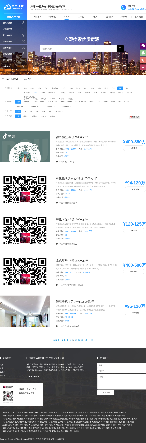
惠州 (106, 88)
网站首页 (37, 17)
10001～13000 (66, 102)
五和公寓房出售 (91, 412)
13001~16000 (80, 102)
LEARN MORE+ (33, 377)
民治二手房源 (89, 425)
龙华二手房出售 (39, 415)
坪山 (78, 88)
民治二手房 (27, 428)
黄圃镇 (35, 99)
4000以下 (27, 102)
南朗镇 (103, 93)
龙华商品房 (96, 422)
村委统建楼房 (73, 431)
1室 (24, 111)
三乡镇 (71, 93)
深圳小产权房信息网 (39, 422)
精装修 (34, 116)
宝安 (85, 88)
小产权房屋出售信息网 (91, 428)
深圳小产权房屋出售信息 (49, 425)
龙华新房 (80, 415)
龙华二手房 (28, 415)
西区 (79, 93)
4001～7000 (39, 102)
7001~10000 (52, 102)
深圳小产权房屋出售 (22, 425)
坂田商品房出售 (8, 425)
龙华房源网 (50, 415)
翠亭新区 (27, 93)
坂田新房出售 (92, 419)
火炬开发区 (52, 93)
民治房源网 (21, 419)
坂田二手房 (118, 422)
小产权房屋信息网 (42, 419)
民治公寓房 (100, 415)
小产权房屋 (110, 415)
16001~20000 (94, 102)
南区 (95, 93)
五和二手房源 (61, 412)
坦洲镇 (63, 93)
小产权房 (52, 17)
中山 (23, 79)
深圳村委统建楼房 (68, 428)
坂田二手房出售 (129, 422)
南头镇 (120, 93)
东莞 (99, 88)
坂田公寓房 (26, 422)
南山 (25, 88)
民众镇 (112, 93)
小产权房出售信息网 (55, 422)
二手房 (81, 17)
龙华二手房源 (132, 419)
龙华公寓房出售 (70, 415)
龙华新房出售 (81, 419)
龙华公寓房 (59, 415)
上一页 (60, 340)
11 (82, 340)
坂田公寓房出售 (8, 415)
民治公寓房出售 (28, 412)
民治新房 (113, 419)
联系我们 (139, 17)
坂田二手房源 (16, 412)
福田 (32, 88)
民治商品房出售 (39, 428)
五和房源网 (71, 412)
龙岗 (71, 88)
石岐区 (87, 93)
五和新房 (122, 412)
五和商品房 (102, 412)
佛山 (127, 88)
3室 (37, 111)
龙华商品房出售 (85, 422)
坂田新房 (18, 422)
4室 (43, 111)
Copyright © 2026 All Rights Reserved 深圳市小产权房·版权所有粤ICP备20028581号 (32, 439)
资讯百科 (110, 17)
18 (86, 340)
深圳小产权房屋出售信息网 (12, 428)
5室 (50, 111)
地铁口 (52, 116)
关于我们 (124, 17)
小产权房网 (122, 419)
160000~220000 (52, 107)
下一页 (90, 340)
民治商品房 (35, 425)
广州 (113, 88)
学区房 (43, 116)
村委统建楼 (63, 431)
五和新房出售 (54, 431)
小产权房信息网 (8, 422)
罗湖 (39, 88)
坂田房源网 (117, 428)
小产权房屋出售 (106, 428)
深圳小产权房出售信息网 (122, 425)
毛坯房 (26, 116)
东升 (43, 93)
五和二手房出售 (49, 412)
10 (79, 340)
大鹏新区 (55, 88)
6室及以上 (59, 111)
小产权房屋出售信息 (71, 422)
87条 (55, 340)
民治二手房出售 (90, 415)
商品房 (66, 17)
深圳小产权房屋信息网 (10, 431)
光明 (92, 88)
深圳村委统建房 (78, 425)
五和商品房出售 (113, 412)
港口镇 (129, 93)
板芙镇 (43, 99)
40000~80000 (21, 107)
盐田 (46, 88)
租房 (95, 17)
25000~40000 (123, 102)
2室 (31, 111)
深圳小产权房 (43, 431)
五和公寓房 (80, 412)
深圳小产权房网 (69, 419)
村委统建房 (30, 419)
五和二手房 (38, 412)
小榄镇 (26, 99)
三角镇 (52, 99)
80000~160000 (36, 107)
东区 (29, 79)
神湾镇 (70, 99)
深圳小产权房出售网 (52, 428)
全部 (18, 88)
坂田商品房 (19, 415)
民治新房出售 (120, 415)
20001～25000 (109, 102)
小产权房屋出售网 (9, 419)
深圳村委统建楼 (104, 419)
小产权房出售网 (107, 422)
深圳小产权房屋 (65, 425)
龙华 (64, 88)
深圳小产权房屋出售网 (103, 425)
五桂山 (61, 99)
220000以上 (66, 107)
